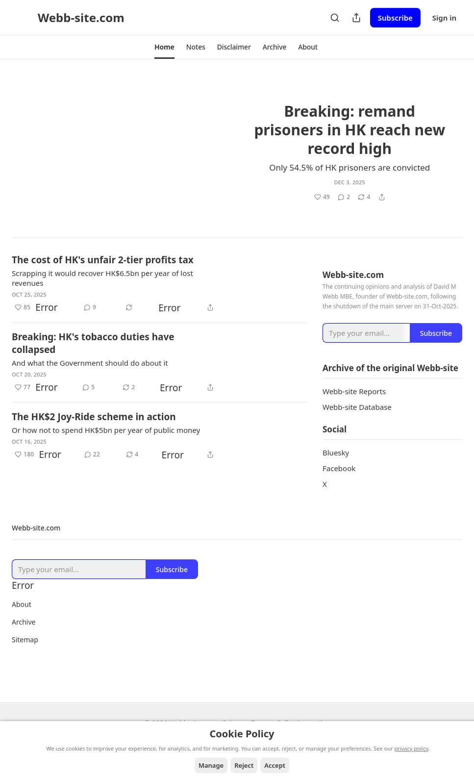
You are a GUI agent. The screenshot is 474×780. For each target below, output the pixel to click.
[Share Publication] (356, 17)
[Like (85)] (22, 307)
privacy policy (411, 748)
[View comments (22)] (92, 454)
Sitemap (25, 652)
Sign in (444, 18)
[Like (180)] (24, 454)
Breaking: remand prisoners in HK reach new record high (349, 129)
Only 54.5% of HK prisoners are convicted (349, 167)
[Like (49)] (298, 196)
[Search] (335, 17)
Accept (274, 765)
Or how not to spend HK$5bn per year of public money (106, 430)
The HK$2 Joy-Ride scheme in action (94, 416)
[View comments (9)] (90, 307)
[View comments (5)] (88, 387)
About (21, 617)
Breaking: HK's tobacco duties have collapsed (93, 343)
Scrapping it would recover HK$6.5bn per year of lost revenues (102, 278)
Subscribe (395, 18)
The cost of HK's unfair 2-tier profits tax (103, 259)
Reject (243, 765)
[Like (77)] (22, 387)
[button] (164, 47)
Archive (23, 634)
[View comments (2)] (344, 196)
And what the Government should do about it (90, 363)
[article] (237, 147)
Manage (211, 765)
